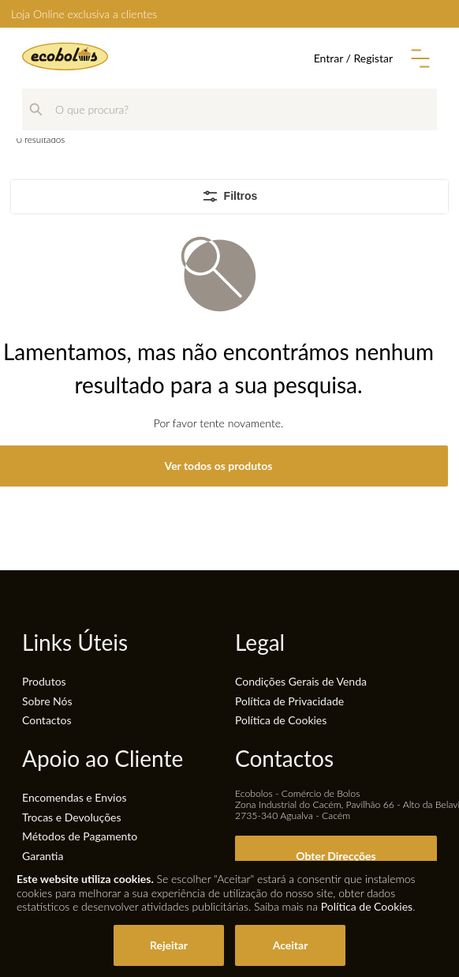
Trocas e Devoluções (71, 817)
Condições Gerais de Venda (301, 681)
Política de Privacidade (289, 701)
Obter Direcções (336, 855)
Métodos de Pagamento (79, 836)
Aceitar (290, 945)
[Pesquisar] (36, 109)
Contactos (47, 720)
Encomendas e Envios (74, 797)
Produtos (44, 681)
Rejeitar (169, 945)
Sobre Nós (47, 701)
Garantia (42, 855)
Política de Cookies (281, 720)
